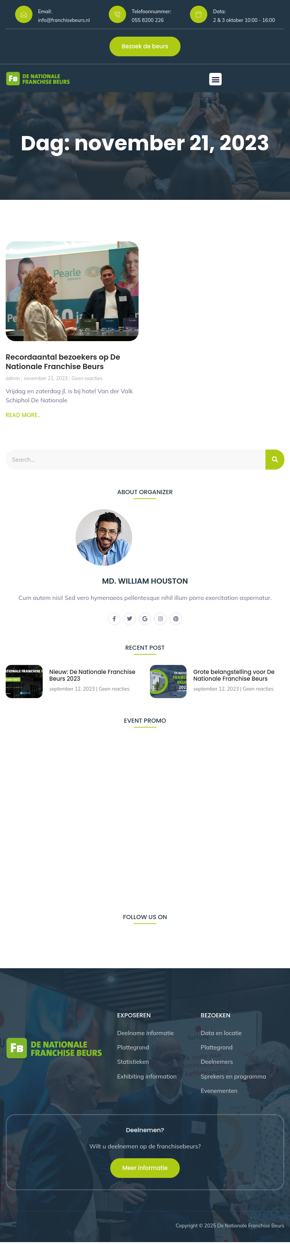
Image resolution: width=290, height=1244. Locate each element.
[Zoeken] (274, 459)
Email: (45, 11)
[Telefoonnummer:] (117, 14)
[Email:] (23, 14)
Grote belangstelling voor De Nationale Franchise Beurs (234, 675)
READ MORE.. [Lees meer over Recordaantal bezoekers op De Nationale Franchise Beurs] (23, 415)
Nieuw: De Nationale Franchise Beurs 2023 (93, 675)
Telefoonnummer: (151, 11)
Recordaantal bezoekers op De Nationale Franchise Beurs (64, 361)
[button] (215, 79)
